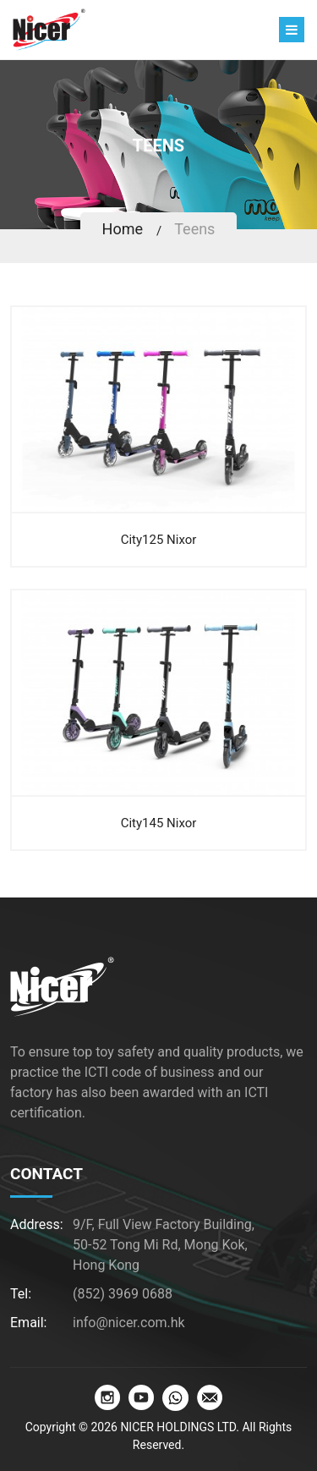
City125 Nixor (159, 539)
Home (122, 229)
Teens (194, 229)
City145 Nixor (159, 823)
